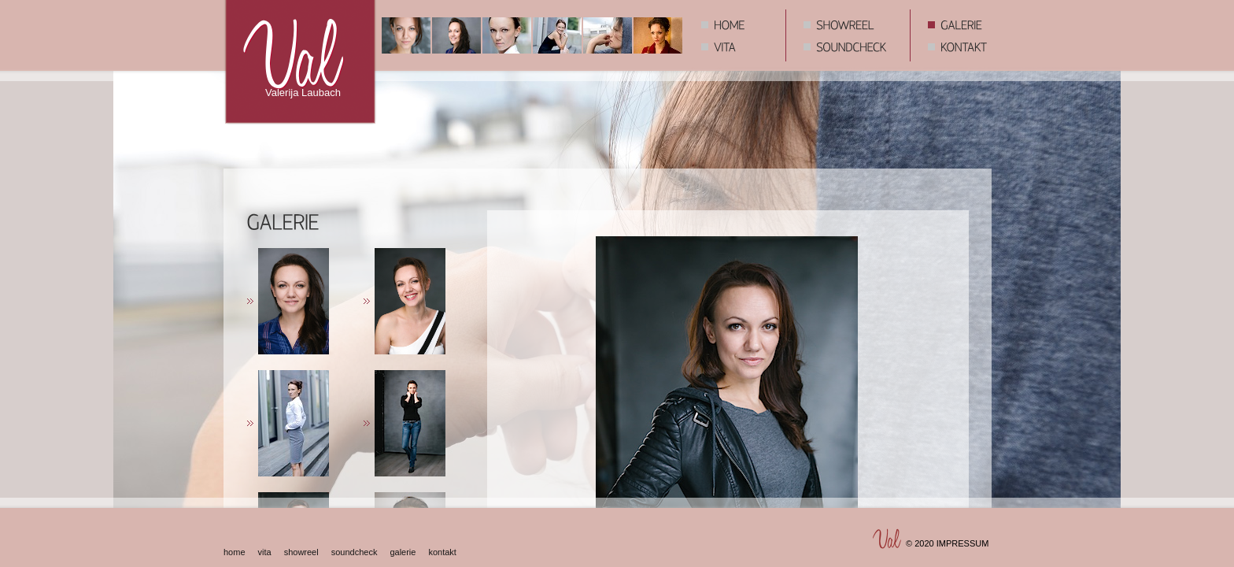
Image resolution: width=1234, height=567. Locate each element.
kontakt (442, 552)
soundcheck (354, 552)
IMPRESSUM (963, 543)
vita (265, 552)
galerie (403, 552)
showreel (301, 552)
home (235, 552)
